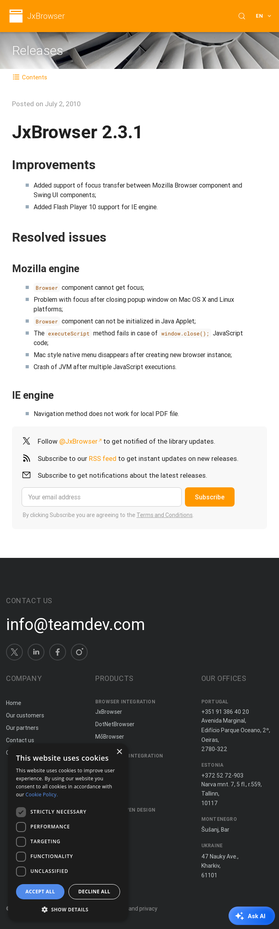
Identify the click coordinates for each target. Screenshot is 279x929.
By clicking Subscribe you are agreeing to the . (108, 515)
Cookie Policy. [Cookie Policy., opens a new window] (42, 794)
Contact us (20, 740)
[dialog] (68, 832)
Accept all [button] (40, 891)
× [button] (119, 752)
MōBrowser (109, 736)
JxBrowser (46, 16)
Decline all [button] (94, 891)
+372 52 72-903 (222, 775)
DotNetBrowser (114, 724)
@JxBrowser (78, 441)
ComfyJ (105, 778)
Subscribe (210, 497)
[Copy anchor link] (104, 164)
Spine (102, 820)
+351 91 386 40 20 (225, 711)
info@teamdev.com (75, 624)
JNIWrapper (110, 790)
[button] (68, 909)
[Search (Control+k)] (242, 16)
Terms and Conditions (164, 515)
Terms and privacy (133, 908)
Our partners (22, 727)
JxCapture (108, 765)
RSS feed (102, 458)
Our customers (25, 715)
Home (13, 703)
